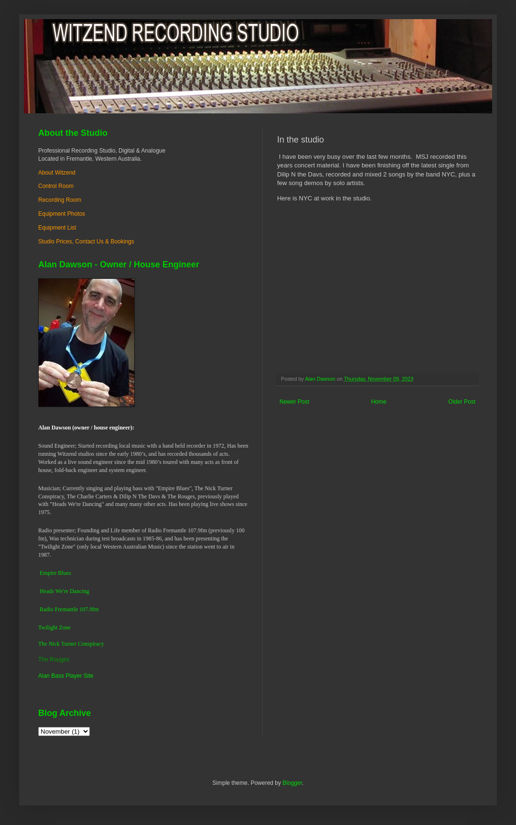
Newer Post (294, 401)
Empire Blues (55, 573)
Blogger (292, 783)
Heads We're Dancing (64, 591)
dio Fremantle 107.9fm (72, 609)
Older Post (461, 401)
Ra (43, 609)
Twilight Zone (54, 627)
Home (379, 401)
